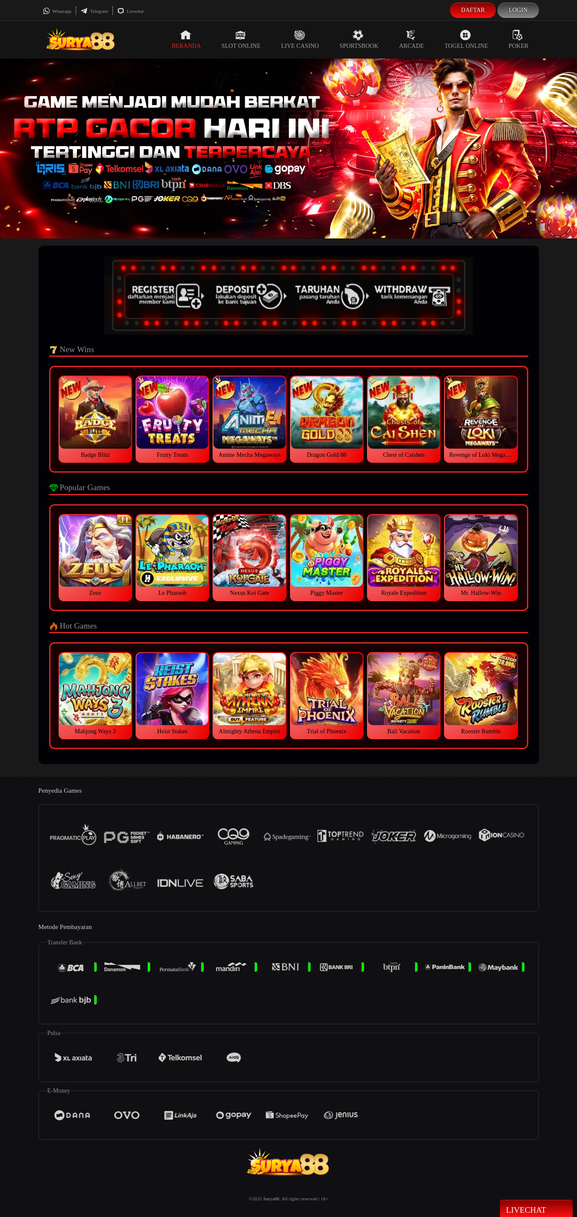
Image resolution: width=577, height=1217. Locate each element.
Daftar (473, 10)
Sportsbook (359, 39)
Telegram (94, 11)
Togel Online (466, 39)
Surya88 (271, 1198)
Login (518, 10)
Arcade (411, 39)
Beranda (186, 39)
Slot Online (241, 39)
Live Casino (300, 39)
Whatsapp (57, 11)
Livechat (130, 11)
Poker (518, 39)
